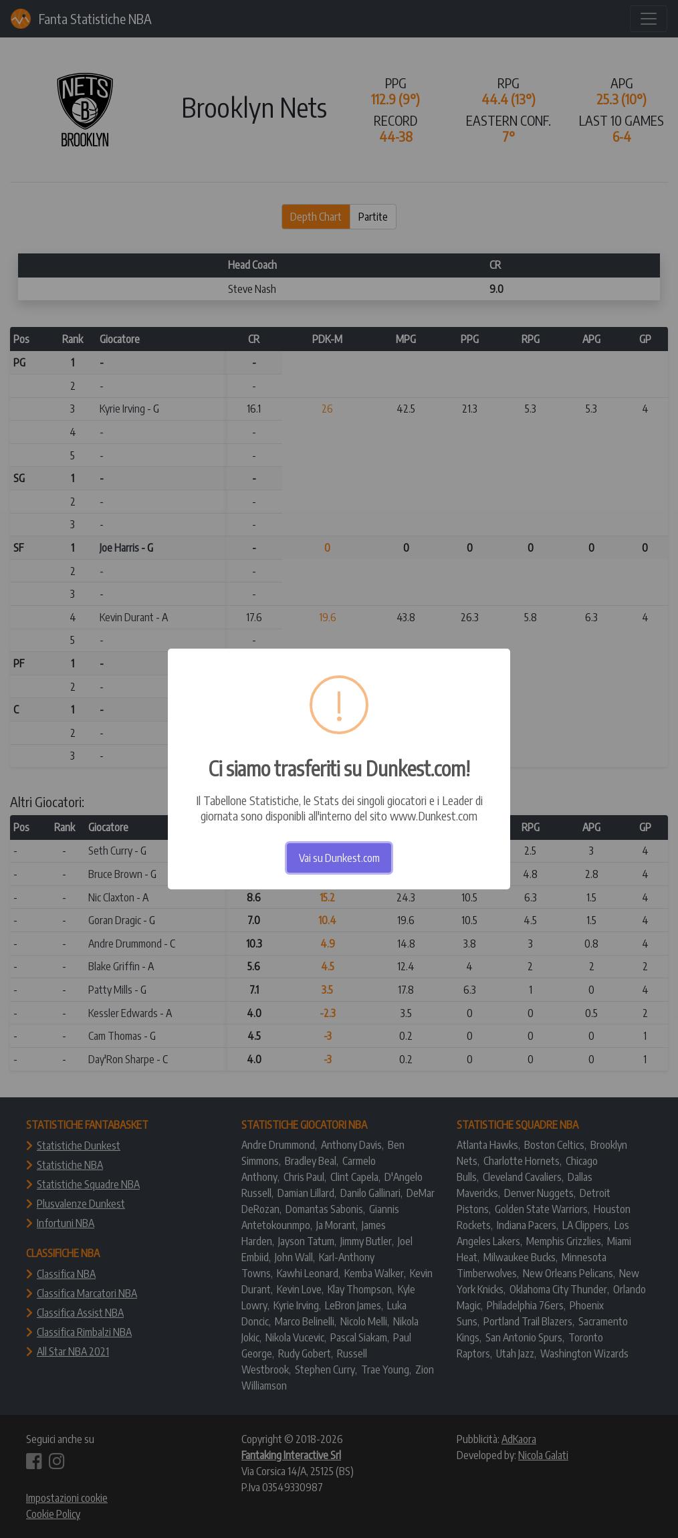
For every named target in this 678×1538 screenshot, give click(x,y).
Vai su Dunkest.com (339, 858)
